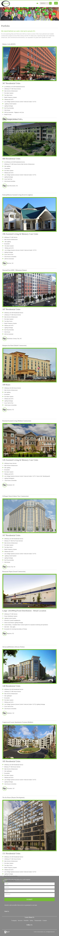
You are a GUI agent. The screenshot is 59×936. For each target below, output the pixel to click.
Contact (45, 920)
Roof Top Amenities (9, 108)
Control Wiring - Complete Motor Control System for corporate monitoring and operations (26, 624)
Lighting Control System (10, 103)
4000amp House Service (10, 463)
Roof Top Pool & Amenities (10, 876)
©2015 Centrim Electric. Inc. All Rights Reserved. (44, 931)
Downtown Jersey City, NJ (12, 338)
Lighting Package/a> (9, 478)
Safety (31, 920)
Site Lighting (7, 166)
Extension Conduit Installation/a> (12, 620)
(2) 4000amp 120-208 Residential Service (14, 86)
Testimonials (37, 920)
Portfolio (26, 920)
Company (14, 920)
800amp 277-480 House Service (12, 766)
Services (20, 920)
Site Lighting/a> (8, 695)
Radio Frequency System (10, 97)
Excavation (7, 168)
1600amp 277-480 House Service (12, 88)
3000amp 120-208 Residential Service (13, 538)
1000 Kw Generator (9, 258)
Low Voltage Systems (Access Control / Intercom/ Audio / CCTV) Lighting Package (24, 704)
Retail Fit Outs (7, 114)
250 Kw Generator (8, 334)
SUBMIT (29, 899)
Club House (7, 110)
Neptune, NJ (8, 409)
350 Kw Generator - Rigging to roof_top (14, 112)
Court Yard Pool (8, 179)
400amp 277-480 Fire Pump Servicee (13, 540)
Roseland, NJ (8, 485)
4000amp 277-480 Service (10, 237)
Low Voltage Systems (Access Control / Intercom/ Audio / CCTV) (20, 101)
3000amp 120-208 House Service (12, 388)
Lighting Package (8, 106)
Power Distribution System (10, 616)
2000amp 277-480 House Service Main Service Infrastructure (19, 164)
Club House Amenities (9, 181)
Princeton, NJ (8, 788)
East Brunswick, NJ (10, 185)
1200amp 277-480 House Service (12, 314)
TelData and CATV (8, 99)
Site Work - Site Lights (9, 627)
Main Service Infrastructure (11, 91)
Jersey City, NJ (8, 566)
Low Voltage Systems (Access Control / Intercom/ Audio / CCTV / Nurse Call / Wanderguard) (27, 476)
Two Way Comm (8, 95)
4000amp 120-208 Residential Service (13, 312)
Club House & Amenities (10, 256)
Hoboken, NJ (8, 713)
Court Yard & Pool (8, 254)
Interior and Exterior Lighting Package (13, 622)
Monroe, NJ (7, 263)
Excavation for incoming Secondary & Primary (15, 629)
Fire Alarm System (8, 93)
